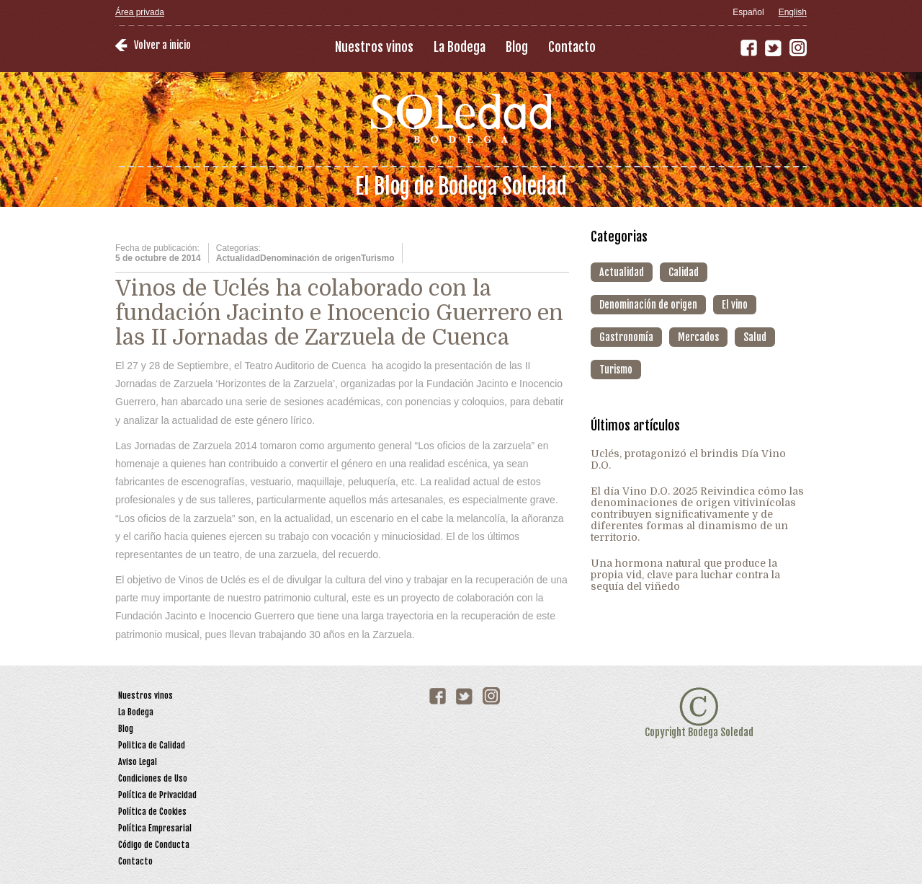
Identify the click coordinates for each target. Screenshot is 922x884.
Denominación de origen (648, 305)
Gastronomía (626, 337)
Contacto (572, 47)
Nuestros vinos (374, 47)
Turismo (615, 369)
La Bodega (459, 47)
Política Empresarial (155, 828)
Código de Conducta (153, 844)
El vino (735, 305)
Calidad (683, 272)
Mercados (698, 337)
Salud (754, 337)
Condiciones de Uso (152, 778)
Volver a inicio (162, 45)
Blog (517, 47)
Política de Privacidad (157, 795)
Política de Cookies (152, 811)
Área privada (139, 12)
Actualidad (621, 272)
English (793, 12)
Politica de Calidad (151, 745)
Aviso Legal (137, 761)
